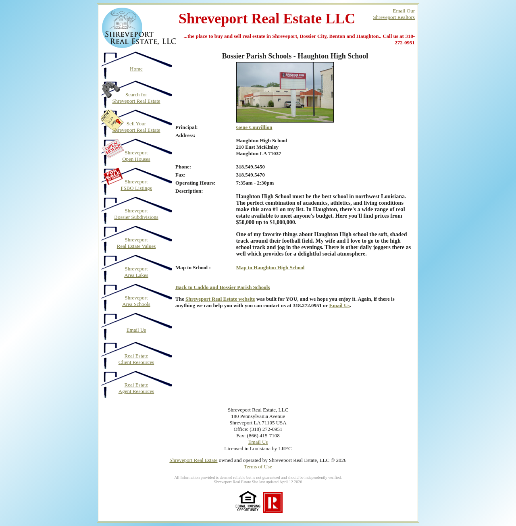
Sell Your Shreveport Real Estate (136, 127)
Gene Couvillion (254, 127)
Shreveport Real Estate (193, 460)
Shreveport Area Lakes (136, 272)
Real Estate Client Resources (136, 359)
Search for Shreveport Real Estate (136, 97)
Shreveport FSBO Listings (136, 185)
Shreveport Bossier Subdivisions (136, 214)
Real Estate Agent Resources (136, 388)
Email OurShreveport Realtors (394, 14)
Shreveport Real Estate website (220, 299)
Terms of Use (258, 467)
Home (136, 69)
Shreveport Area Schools (136, 301)
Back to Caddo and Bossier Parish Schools (222, 287)
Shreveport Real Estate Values (136, 243)
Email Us (136, 330)
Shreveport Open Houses (136, 156)
